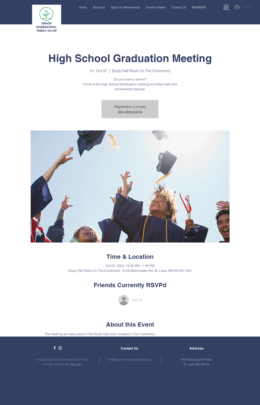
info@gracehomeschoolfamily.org (129, 359)
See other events (130, 111)
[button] (226, 6)
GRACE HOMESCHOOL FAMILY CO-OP (46, 27)
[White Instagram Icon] (60, 348)
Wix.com (75, 364)
